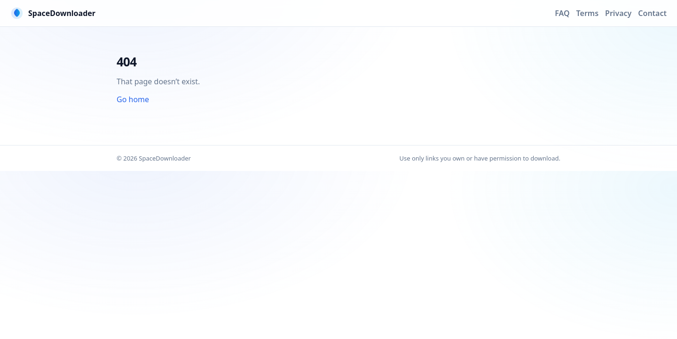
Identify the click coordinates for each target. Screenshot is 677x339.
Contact (652, 13)
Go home (133, 99)
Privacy (618, 13)
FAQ (562, 13)
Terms (587, 13)
